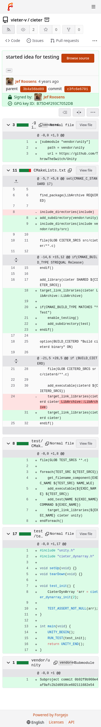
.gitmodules (34, 125)
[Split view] (79, 112)
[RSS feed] (8, 29)
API (71, 722)
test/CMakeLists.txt (37, 444)
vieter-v (19, 20)
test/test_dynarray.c (38, 534)
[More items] (95, 41)
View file (86, 125)
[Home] (10, 7)
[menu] (93, 112)
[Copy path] (39, 125)
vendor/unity (41, 662)
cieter (36, 20)
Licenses (56, 722)
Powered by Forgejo (50, 714)
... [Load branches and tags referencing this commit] (9, 70)
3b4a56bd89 (33, 89)
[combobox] (65, 112)
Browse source (78, 58)
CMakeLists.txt (50, 170)
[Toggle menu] (93, 7)
